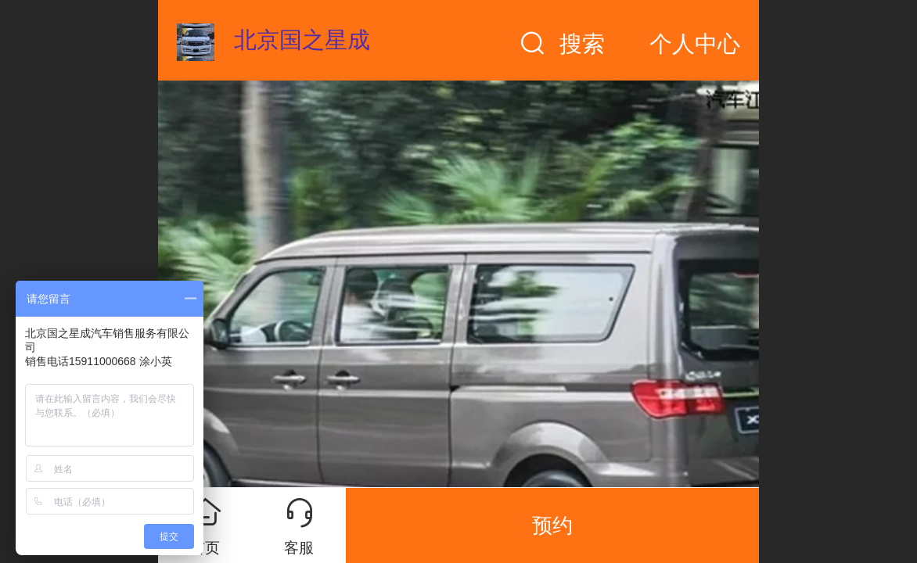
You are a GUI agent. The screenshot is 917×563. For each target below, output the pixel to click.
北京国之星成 (302, 39)
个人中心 (694, 43)
